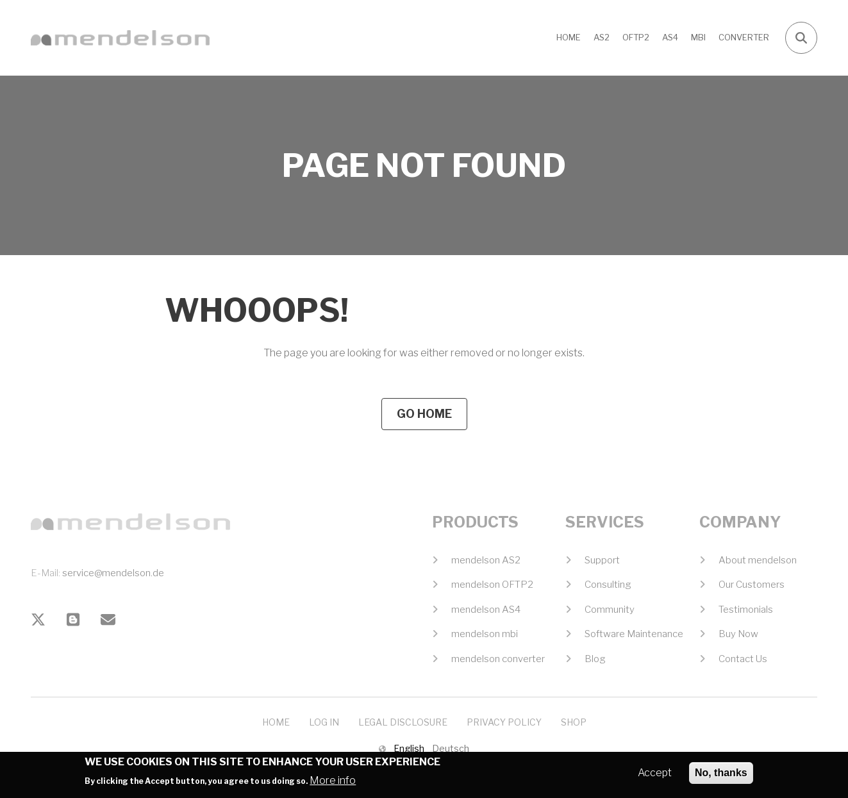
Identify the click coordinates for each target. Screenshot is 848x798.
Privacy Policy (504, 722)
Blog (595, 659)
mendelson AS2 (485, 560)
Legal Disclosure (402, 722)
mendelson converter (498, 659)
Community (610, 609)
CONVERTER (744, 37)
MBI (698, 37)
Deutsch (450, 748)
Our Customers (752, 584)
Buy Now (738, 634)
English (409, 748)
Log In (324, 722)
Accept (655, 776)
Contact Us (743, 659)
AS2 (602, 37)
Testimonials (746, 609)
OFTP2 (635, 37)
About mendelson (758, 560)
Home (568, 37)
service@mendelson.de (113, 573)
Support (602, 560)
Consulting (608, 584)
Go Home (424, 413)
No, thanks (721, 776)
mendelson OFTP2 (492, 584)
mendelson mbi (484, 634)
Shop (573, 722)
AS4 (670, 37)
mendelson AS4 (485, 609)
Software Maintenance (634, 634)
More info (333, 783)
